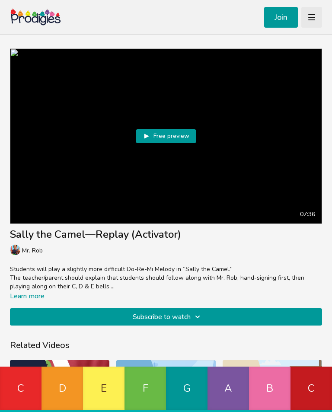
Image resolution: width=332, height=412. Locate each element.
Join (281, 17)
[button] (21, 389)
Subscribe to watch (168, 317)
